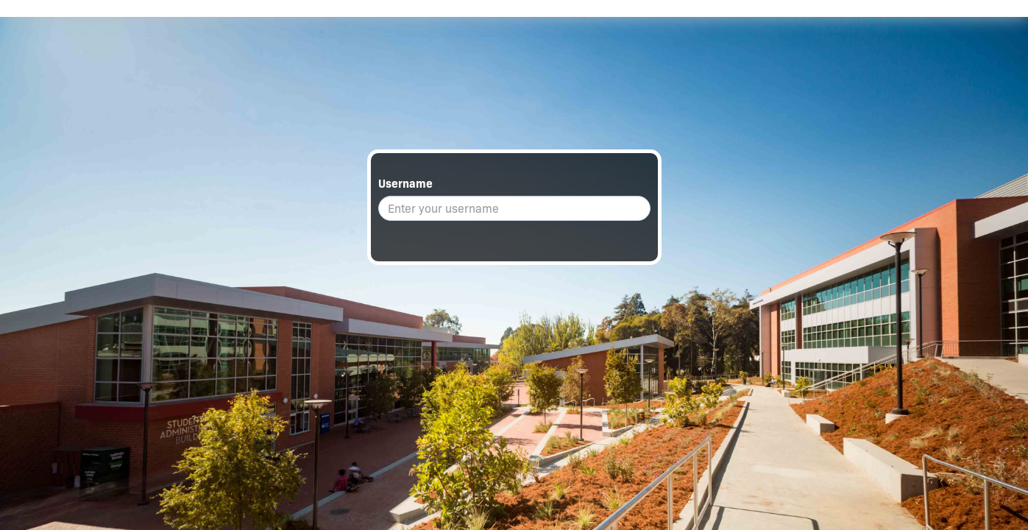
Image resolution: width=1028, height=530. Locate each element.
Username (405, 184)
